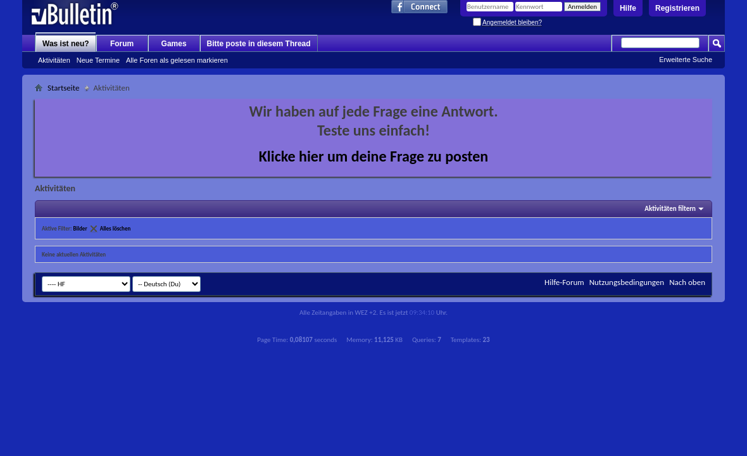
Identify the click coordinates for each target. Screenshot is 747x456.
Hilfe (628, 8)
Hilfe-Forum (564, 282)
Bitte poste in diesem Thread (259, 43)
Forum (122, 43)
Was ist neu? (65, 43)
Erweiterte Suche (685, 59)
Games (174, 43)
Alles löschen (115, 228)
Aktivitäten (54, 60)
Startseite (63, 87)
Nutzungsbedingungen (627, 282)
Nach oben (687, 282)
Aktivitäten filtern (670, 209)
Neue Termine (98, 60)
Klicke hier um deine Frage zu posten (374, 156)
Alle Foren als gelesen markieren (177, 60)
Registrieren (677, 8)
